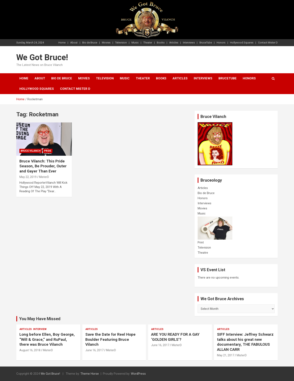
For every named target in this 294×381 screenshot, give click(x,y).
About (74, 42)
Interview (40, 329)
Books (161, 42)
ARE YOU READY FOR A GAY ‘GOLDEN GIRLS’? (175, 337)
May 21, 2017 (225, 355)
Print (201, 242)
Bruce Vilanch (31, 150)
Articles (173, 42)
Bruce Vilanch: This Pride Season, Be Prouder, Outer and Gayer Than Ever (43, 166)
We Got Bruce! (42, 57)
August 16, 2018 (29, 350)
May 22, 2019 (28, 177)
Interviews (189, 42)
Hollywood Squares (241, 42)
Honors (221, 42)
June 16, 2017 (94, 350)
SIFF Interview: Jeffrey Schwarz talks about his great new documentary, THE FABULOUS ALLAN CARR (245, 342)
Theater (147, 42)
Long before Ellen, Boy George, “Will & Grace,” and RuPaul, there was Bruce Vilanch (47, 339)
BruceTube (205, 42)
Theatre (203, 252)
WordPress (138, 373)
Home (62, 42)
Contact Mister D (268, 42)
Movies (106, 42)
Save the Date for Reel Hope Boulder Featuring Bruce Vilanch (110, 339)
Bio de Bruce (89, 42)
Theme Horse (89, 373)
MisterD (44, 177)
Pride (47, 150)
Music (135, 42)
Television (121, 42)
